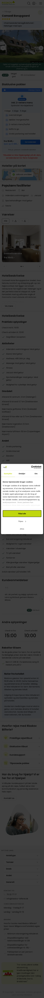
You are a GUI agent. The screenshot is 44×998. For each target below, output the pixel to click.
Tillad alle (22, 514)
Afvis (22, 529)
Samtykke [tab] (8, 474)
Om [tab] (36, 474)
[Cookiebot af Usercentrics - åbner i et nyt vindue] (31, 467)
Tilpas (22, 521)
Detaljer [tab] (22, 474)
